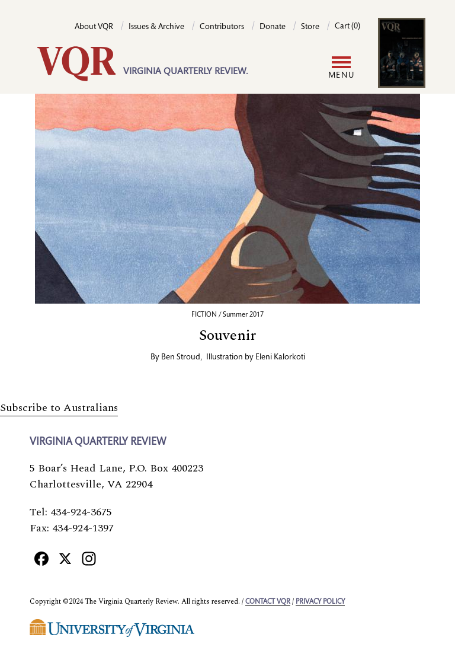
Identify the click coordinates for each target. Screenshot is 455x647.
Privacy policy (320, 601)
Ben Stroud (180, 357)
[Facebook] (41, 558)
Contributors (222, 27)
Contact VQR (267, 601)
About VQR (94, 27)
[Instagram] (89, 558)
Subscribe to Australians (59, 408)
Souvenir (227, 335)
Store (310, 27)
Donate (272, 27)
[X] (65, 558)
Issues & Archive (156, 27)
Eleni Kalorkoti (280, 357)
